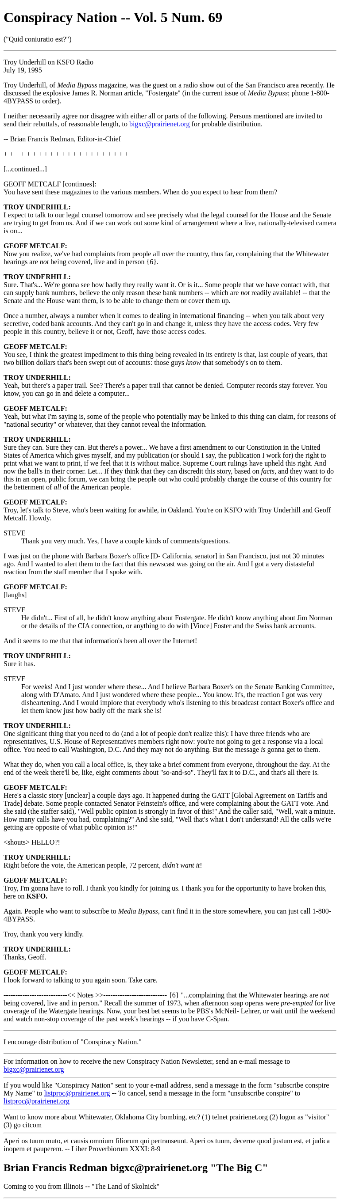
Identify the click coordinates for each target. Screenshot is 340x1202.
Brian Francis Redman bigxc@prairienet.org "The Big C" (136, 1167)
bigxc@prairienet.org (159, 124)
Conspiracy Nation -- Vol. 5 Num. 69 (113, 17)
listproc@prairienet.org (77, 1093)
